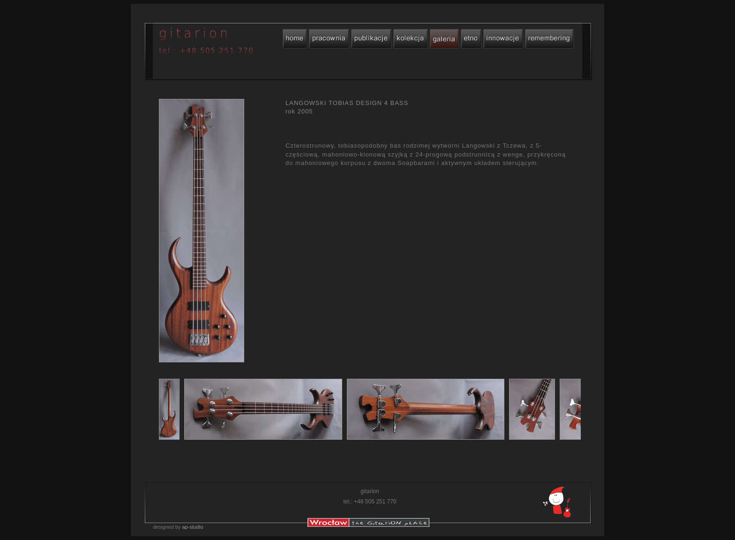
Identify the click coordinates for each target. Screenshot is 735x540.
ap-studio (192, 527)
